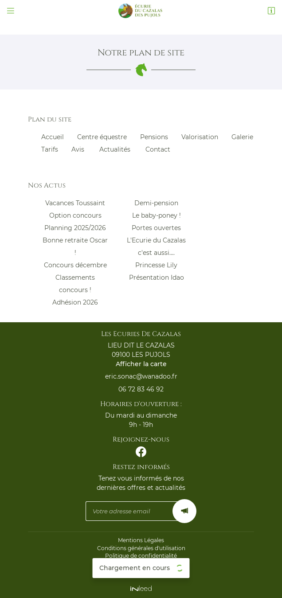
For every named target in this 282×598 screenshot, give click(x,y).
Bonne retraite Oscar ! (75, 246)
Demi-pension (156, 203)
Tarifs (49, 149)
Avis (77, 149)
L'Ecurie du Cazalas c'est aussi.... (156, 246)
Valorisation (199, 137)
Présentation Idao (156, 277)
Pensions (154, 137)
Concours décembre (75, 265)
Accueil (52, 137)
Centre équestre (102, 137)
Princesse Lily (156, 265)
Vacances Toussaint (75, 203)
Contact (157, 149)
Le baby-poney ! (156, 215)
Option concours (75, 215)
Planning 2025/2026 (75, 228)
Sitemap (141, 571)
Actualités (114, 149)
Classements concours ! (75, 284)
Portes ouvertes (156, 228)
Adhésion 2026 (75, 302)
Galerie (242, 137)
